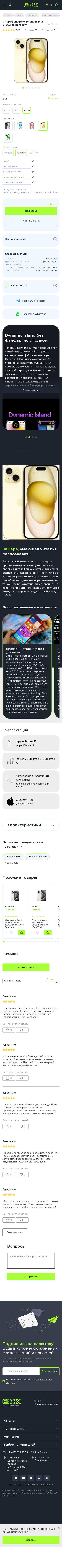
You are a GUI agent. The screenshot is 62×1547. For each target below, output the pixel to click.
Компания (11, 1436)
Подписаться (49, 1371)
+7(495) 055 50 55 (17, 1452)
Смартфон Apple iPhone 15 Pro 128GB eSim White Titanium (14, 923)
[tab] (23, 88)
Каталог (9, 1420)
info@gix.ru (41, 1452)
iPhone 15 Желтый (37, 856)
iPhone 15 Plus (13, 856)
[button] (26, 437)
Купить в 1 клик (31, 220)
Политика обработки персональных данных (31, 1484)
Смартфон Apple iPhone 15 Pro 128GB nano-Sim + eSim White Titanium (40, 923)
